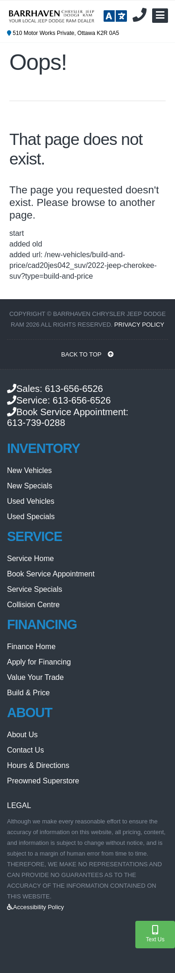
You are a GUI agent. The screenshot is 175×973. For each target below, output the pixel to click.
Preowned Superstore (43, 781)
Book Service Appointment (51, 574)
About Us (22, 735)
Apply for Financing (39, 662)
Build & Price (28, 693)
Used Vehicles (30, 501)
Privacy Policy (139, 324)
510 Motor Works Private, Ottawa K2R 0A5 (63, 33)
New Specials (29, 486)
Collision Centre (33, 605)
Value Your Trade (35, 677)
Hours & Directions (38, 765)
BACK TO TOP (87, 354)
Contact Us (25, 750)
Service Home (30, 558)
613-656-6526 (74, 389)
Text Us (155, 934)
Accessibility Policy (35, 907)
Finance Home (31, 647)
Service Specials (34, 589)
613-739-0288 (36, 423)
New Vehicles (29, 470)
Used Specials (31, 517)
